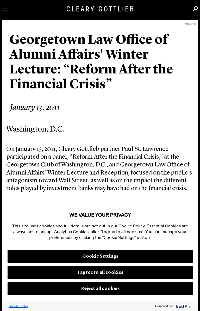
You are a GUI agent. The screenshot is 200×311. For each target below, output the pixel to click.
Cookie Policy (18, 306)
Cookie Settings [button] (100, 256)
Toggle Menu (5, 8)
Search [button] (195, 8)
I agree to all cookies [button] (100, 272)
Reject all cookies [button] (100, 288)
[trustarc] (182, 306)
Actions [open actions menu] (190, 24)
